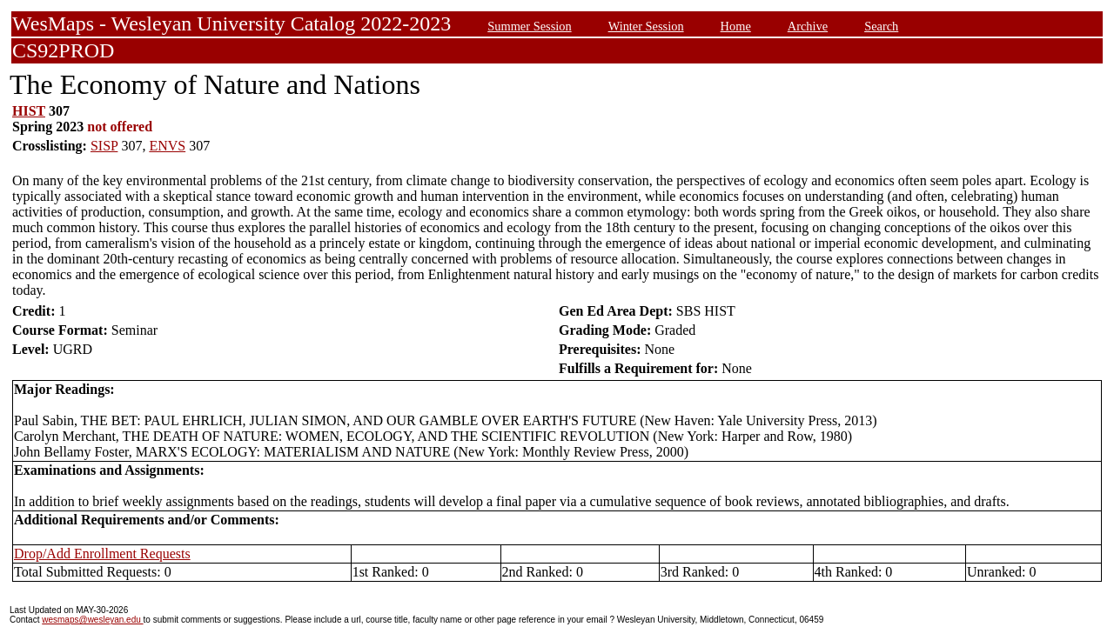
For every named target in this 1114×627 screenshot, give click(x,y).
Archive (808, 26)
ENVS (167, 145)
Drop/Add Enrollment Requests (102, 553)
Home (736, 26)
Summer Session (529, 26)
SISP (104, 145)
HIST (28, 110)
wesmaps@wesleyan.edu (92, 619)
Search (881, 26)
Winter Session (646, 26)
